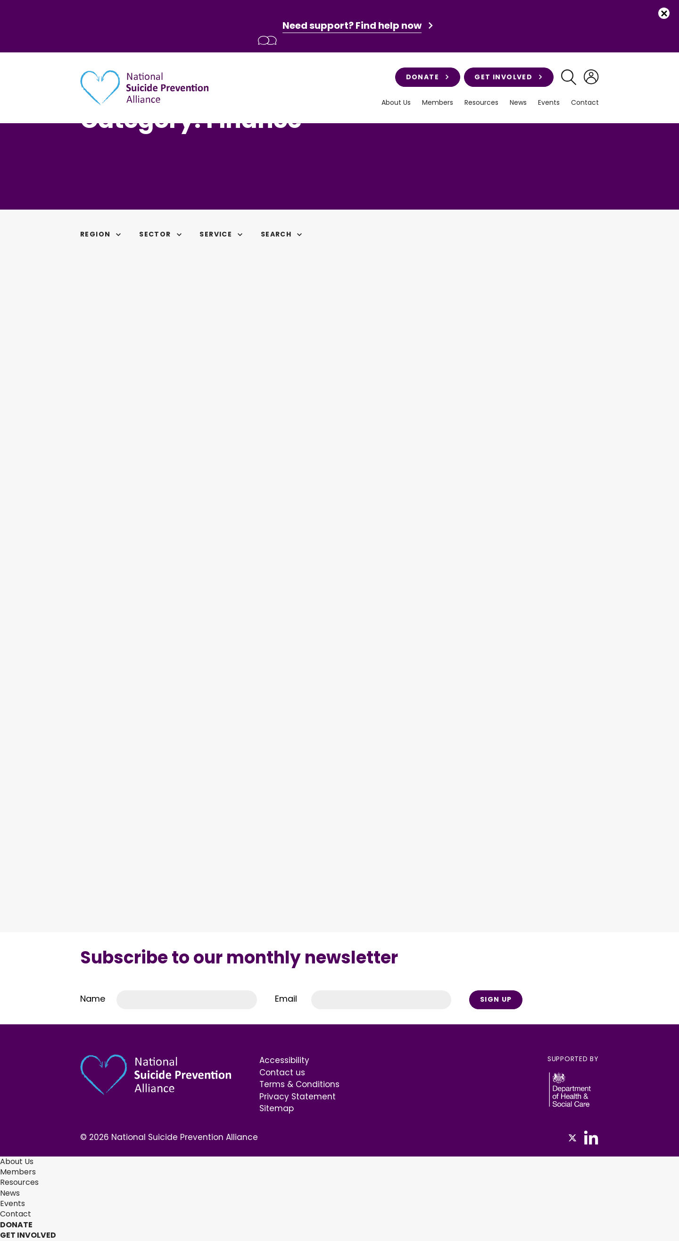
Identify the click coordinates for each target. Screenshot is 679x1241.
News (518, 102)
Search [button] (283, 234)
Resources (481, 102)
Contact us (282, 1072)
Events (549, 102)
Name (92, 999)
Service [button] (222, 234)
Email (286, 999)
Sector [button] (161, 234)
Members (437, 102)
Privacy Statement (297, 1096)
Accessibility (284, 1060)
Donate (427, 77)
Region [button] (102, 234)
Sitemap (276, 1108)
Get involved (508, 77)
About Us (396, 102)
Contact (585, 102)
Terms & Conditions (299, 1084)
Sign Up (496, 999)
